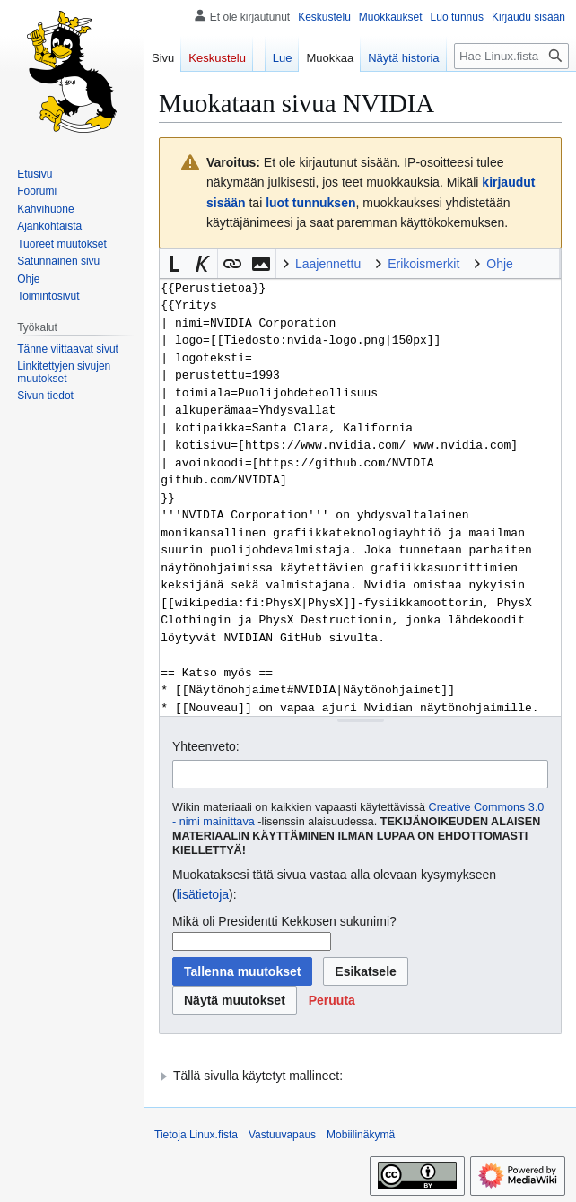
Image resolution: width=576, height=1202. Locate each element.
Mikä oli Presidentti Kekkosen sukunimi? (284, 921)
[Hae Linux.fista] (511, 56)
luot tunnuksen (310, 203)
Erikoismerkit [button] (423, 264)
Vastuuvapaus (282, 1134)
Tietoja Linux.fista (196, 1134)
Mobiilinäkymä (361, 1134)
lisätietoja (203, 894)
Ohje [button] (499, 264)
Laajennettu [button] (328, 264)
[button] (174, 263)
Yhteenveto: (206, 746)
